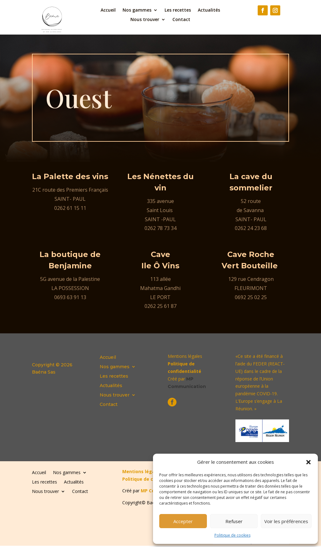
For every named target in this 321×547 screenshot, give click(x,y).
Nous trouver (144, 19)
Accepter (183, 521)
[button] (308, 462)
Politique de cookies (232, 535)
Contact (181, 19)
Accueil (108, 10)
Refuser (234, 521)
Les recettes (178, 10)
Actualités (209, 10)
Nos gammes (137, 10)
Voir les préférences (286, 521)
